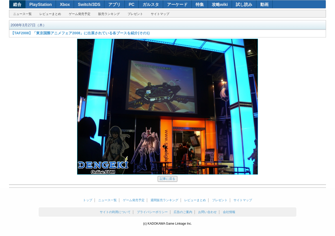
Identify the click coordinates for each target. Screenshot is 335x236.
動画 (264, 4)
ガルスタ (151, 4)
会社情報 (229, 212)
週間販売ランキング (164, 200)
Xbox (65, 4)
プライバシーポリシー (152, 212)
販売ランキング (109, 14)
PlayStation (40, 4)
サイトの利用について (115, 212)
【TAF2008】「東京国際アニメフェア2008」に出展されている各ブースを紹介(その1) (80, 33)
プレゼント (135, 14)
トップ (87, 200)
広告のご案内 (183, 212)
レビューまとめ (50, 14)
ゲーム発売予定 (79, 14)
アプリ (114, 4)
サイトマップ (160, 14)
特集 (200, 4)
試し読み (244, 4)
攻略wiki (220, 4)
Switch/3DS (89, 4)
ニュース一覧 (22, 14)
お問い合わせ (207, 212)
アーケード (177, 4)
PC (131, 4)
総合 (17, 4)
